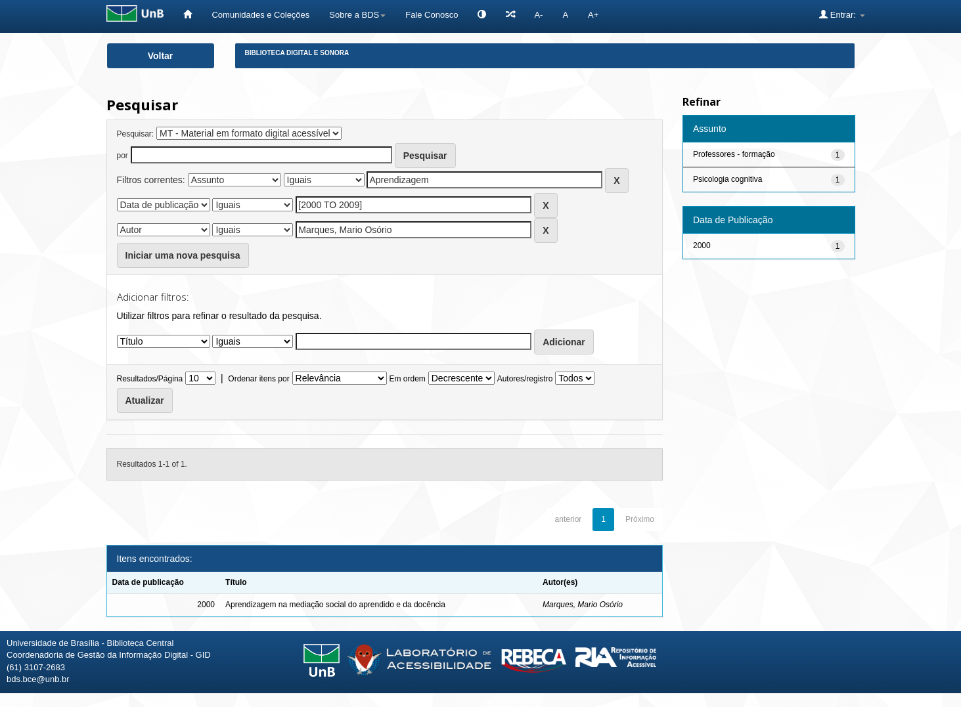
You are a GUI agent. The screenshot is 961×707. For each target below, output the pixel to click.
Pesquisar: (135, 134)
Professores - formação (734, 154)
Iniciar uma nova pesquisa (182, 255)
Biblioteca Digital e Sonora (297, 52)
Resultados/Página (150, 378)
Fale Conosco (431, 15)
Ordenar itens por (258, 378)
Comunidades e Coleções (260, 15)
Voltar (160, 56)
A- (538, 15)
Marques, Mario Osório (583, 604)
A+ (593, 15)
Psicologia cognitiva (727, 179)
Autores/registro (525, 378)
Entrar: (841, 14)
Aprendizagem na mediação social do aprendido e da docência (335, 604)
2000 (702, 245)
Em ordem (408, 378)
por (122, 155)
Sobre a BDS (357, 15)
